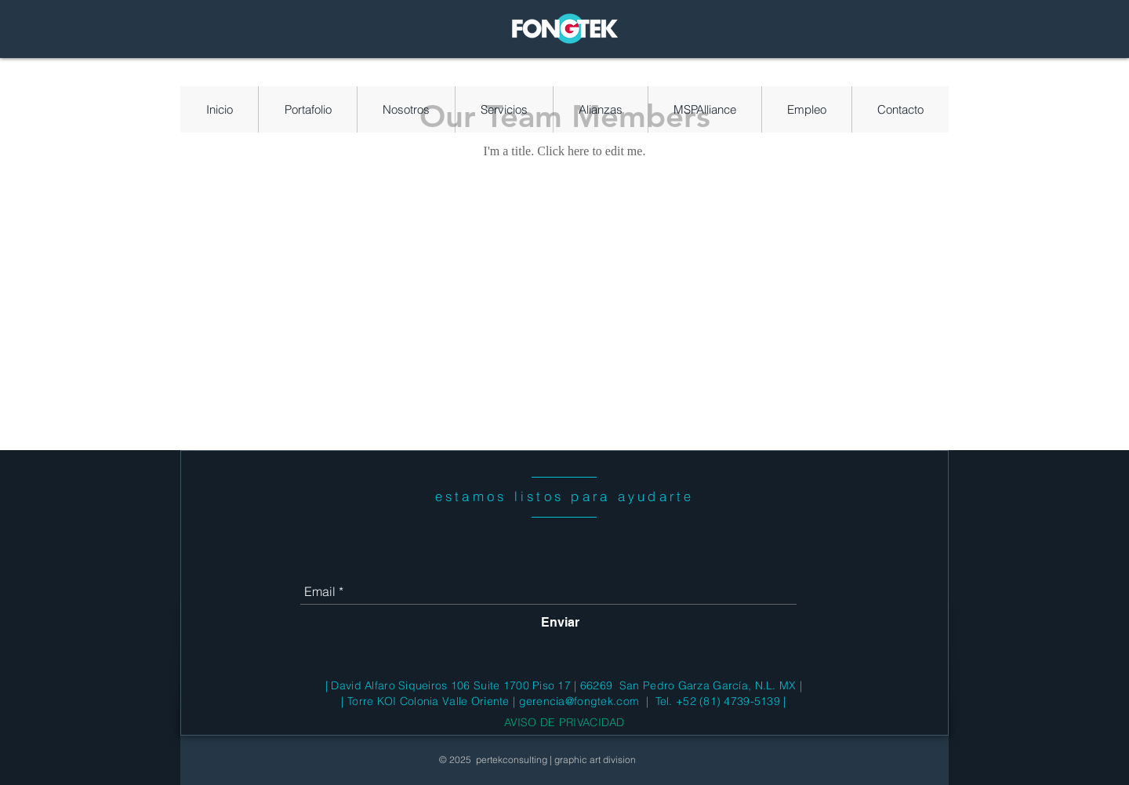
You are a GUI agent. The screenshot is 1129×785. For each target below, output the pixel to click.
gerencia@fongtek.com (579, 701)
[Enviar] (560, 622)
